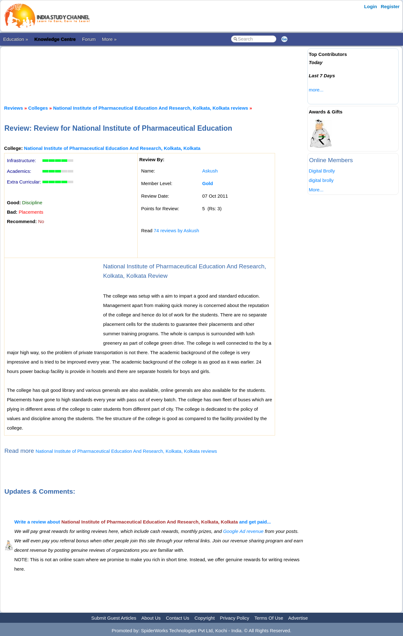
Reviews (13, 108)
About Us (151, 618)
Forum (89, 39)
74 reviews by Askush (176, 230)
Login (370, 6)
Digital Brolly (322, 170)
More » (109, 39)
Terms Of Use (268, 618)
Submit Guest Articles (113, 618)
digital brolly (321, 180)
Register (390, 6)
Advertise (298, 618)
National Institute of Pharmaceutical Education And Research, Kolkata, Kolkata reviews (150, 108)
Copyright (205, 618)
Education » (15, 39)
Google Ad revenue (243, 531)
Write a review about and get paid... (142, 521)
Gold (207, 183)
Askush (210, 170)
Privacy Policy (234, 618)
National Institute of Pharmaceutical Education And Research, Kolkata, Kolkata (112, 148)
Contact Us (177, 618)
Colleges (38, 108)
